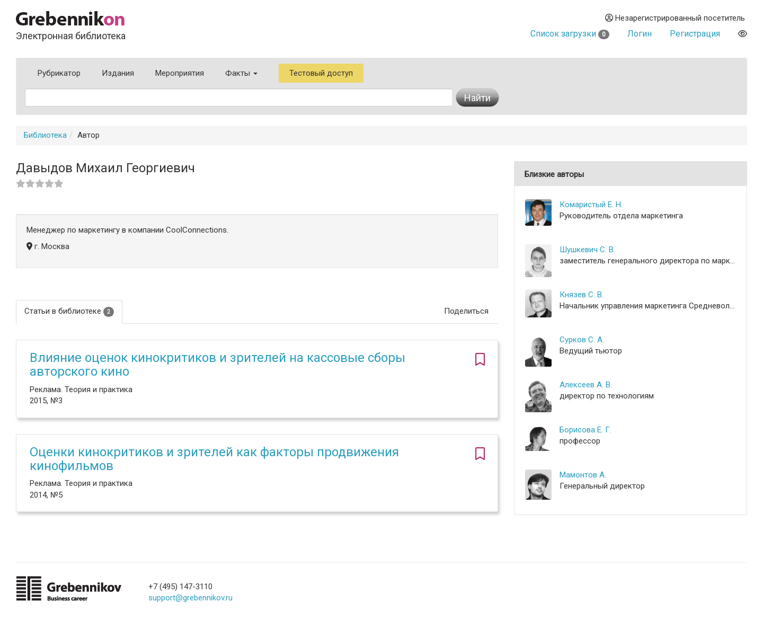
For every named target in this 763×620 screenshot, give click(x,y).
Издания (118, 73)
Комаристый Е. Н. (591, 204)
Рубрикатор (59, 73)
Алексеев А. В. (586, 384)
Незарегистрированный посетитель (675, 18)
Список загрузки (569, 34)
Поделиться (466, 311)
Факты (241, 73)
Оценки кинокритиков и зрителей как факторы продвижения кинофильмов (214, 459)
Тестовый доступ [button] (321, 73)
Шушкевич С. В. (587, 249)
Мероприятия (179, 73)
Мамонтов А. (583, 475)
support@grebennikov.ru (190, 598)
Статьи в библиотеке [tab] (69, 311)
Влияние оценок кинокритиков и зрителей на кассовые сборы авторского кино (217, 364)
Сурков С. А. (582, 339)
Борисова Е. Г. (585, 430)
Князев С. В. (582, 294)
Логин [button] (639, 34)
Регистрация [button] (695, 34)
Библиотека (45, 135)
